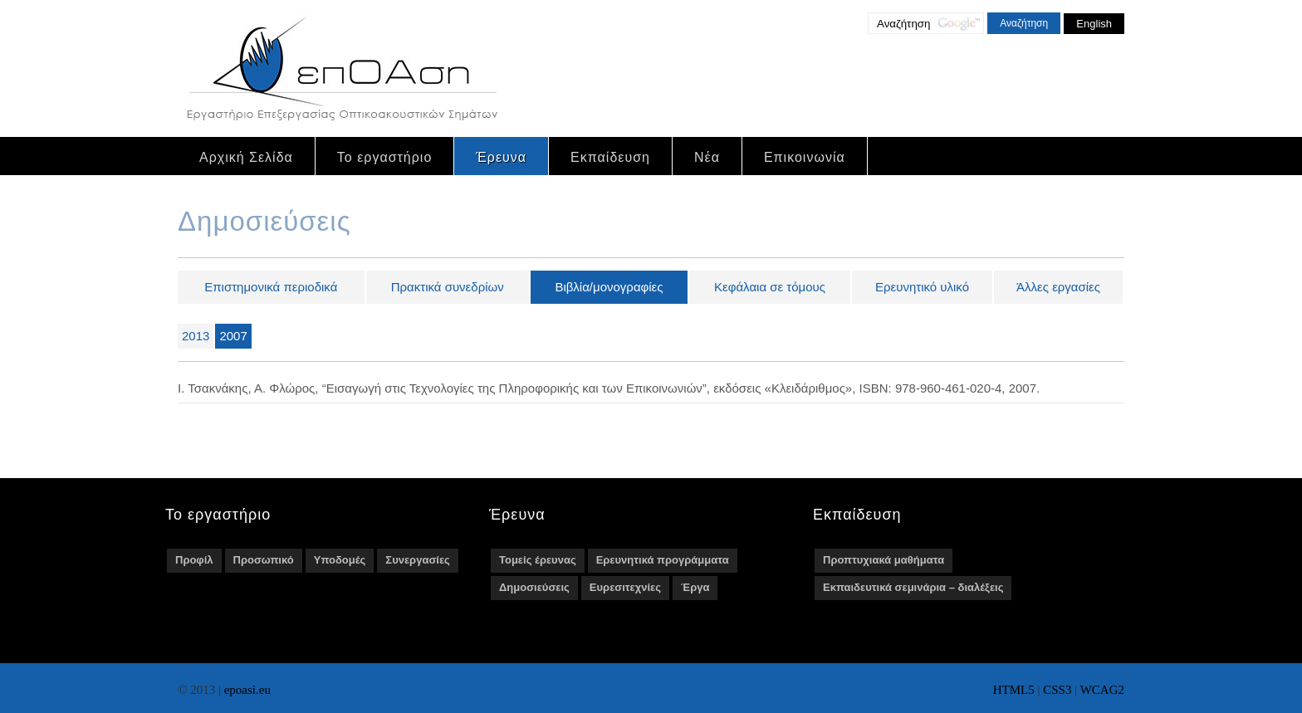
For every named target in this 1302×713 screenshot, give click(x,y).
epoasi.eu (247, 689)
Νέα (707, 157)
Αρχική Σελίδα (246, 157)
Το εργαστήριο (385, 157)
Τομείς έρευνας (537, 560)
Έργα (695, 587)
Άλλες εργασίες (1058, 287)
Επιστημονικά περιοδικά (270, 287)
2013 (195, 336)
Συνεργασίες (417, 560)
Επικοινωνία (804, 157)
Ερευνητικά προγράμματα (662, 560)
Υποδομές (340, 560)
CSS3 (1057, 689)
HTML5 (1014, 689)
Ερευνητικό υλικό (922, 287)
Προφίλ (194, 560)
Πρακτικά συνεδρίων (447, 287)
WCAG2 (1102, 689)
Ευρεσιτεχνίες (625, 587)
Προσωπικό (263, 560)
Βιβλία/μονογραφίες (609, 287)
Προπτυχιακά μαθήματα (883, 560)
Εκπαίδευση (610, 157)
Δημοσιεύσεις (534, 587)
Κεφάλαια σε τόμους (769, 287)
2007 (233, 336)
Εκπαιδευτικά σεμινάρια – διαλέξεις (913, 587)
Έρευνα (501, 157)
